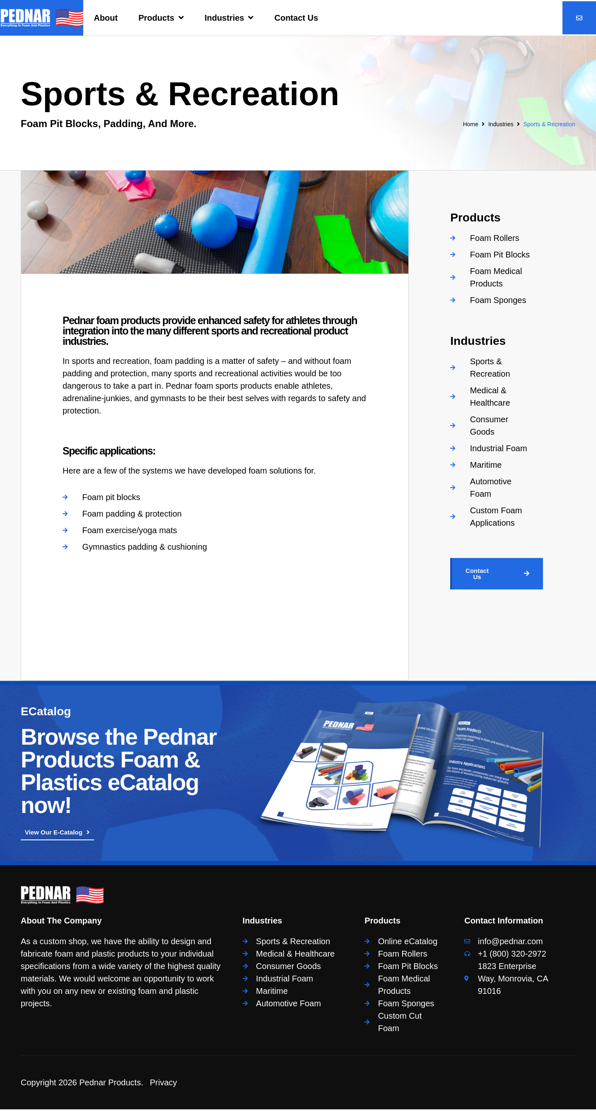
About (106, 17)
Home (470, 124)
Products (161, 18)
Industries (229, 18)
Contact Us (296, 17)
